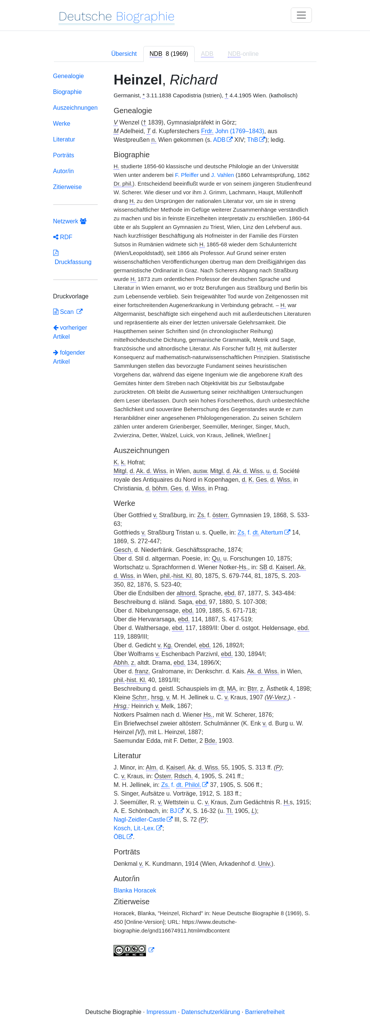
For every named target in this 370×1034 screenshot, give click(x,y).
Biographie (67, 92)
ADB (219, 140)
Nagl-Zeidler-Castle (140, 819)
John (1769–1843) (232, 131)
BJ (173, 811)
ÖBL (120, 837)
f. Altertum (260, 532)
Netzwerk (69, 221)
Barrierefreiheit (265, 1012)
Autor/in (63, 171)
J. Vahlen (222, 175)
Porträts (63, 155)
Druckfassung (72, 257)
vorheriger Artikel (70, 332)
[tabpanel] (185, 516)
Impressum (161, 1012)
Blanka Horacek (135, 890)
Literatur (64, 139)
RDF (62, 237)
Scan (64, 312)
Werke (62, 123)
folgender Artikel (69, 357)
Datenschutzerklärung (210, 1012)
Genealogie (68, 76)
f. (181, 785)
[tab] (169, 54)
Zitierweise (67, 187)
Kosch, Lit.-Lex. (134, 828)
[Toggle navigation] (301, 15)
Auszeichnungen (75, 107)
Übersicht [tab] (124, 54)
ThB (252, 140)
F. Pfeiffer (187, 175)
